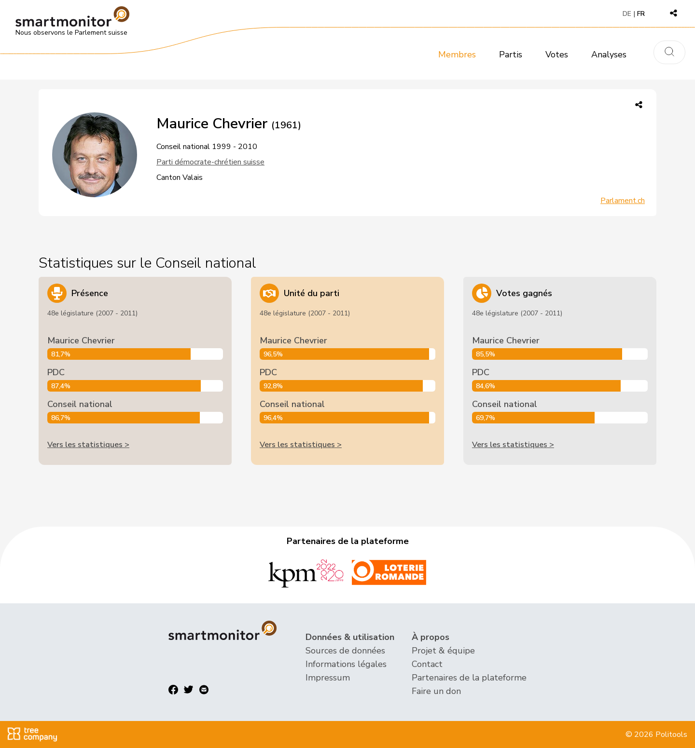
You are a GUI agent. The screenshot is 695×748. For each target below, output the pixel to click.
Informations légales (346, 664)
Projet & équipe (443, 650)
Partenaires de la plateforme (469, 677)
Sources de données (345, 650)
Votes (556, 54)
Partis (510, 54)
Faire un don (436, 691)
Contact (427, 664)
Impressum (328, 677)
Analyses (608, 54)
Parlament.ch (622, 200)
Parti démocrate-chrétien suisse (210, 162)
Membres (457, 54)
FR (641, 13)
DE (627, 13)
